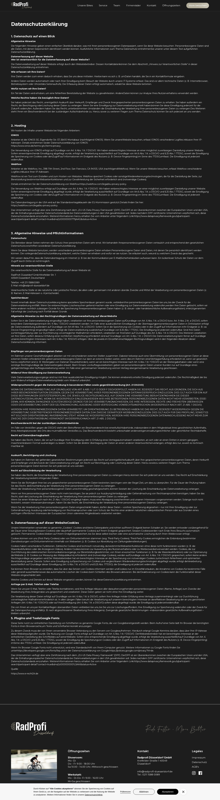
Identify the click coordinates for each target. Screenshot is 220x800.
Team (116, 5)
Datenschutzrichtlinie (93, 795)
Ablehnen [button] (144, 792)
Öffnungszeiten (171, 5)
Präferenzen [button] (125, 792)
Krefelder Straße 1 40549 (152, 760)
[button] (183, 792)
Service (103, 5)
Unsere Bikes (85, 5)
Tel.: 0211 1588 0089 (148, 774)
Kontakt (151, 5)
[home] (21, 5)
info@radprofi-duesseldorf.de (155, 771)
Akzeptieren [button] (168, 792)
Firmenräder (133, 5)
